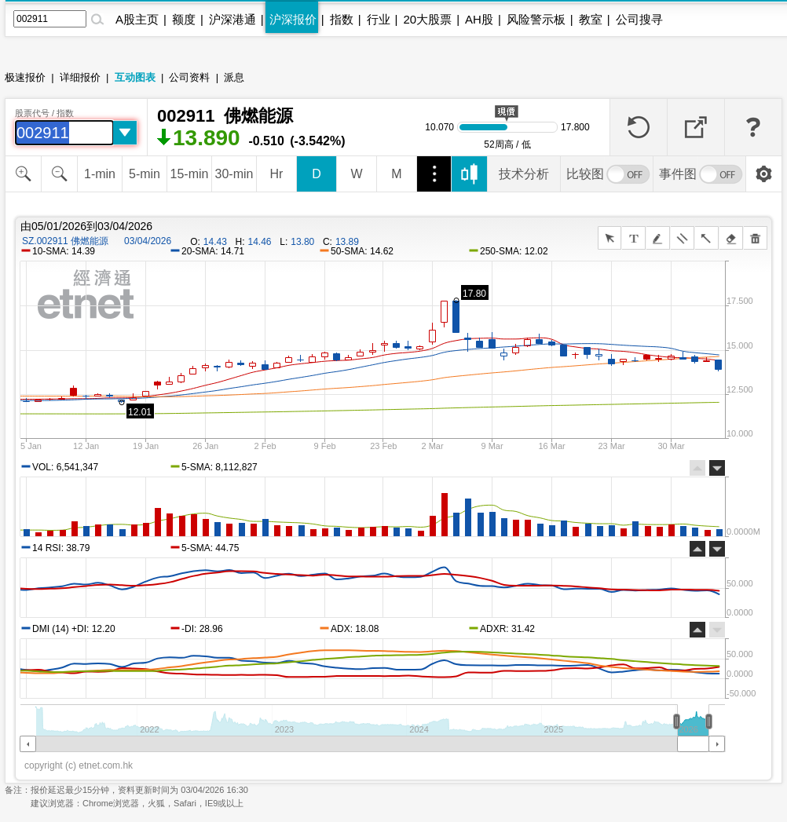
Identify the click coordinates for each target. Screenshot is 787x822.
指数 (341, 19)
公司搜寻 (639, 19)
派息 (234, 77)
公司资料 (189, 77)
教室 (590, 19)
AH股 (479, 19)
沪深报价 (293, 19)
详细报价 (80, 77)
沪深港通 (232, 19)
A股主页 (137, 19)
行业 (378, 19)
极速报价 (25, 77)
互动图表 (135, 77)
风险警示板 (536, 19)
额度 (184, 19)
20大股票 (427, 19)
